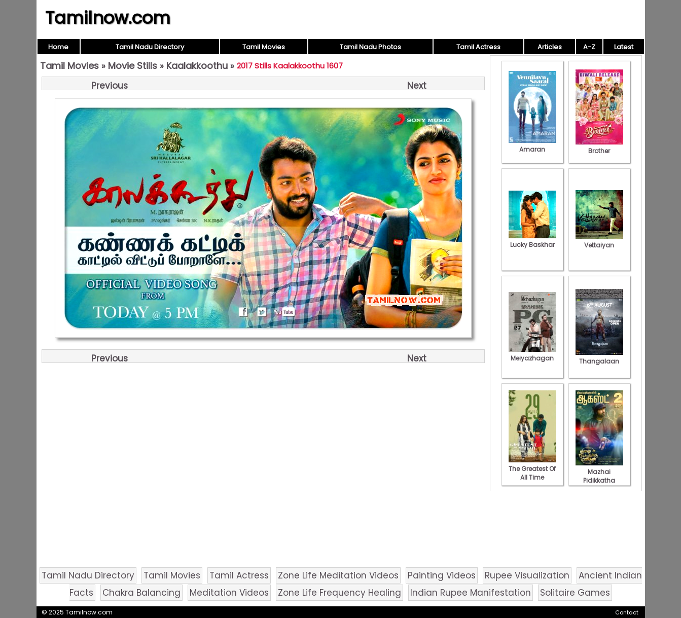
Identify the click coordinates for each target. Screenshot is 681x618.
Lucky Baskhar (532, 240)
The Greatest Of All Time (532, 469)
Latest (623, 47)
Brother (599, 146)
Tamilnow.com (107, 18)
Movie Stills (132, 65)
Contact (626, 612)
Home (58, 47)
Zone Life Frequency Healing (339, 593)
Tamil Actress (478, 47)
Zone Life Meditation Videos (338, 575)
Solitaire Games (575, 593)
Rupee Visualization (527, 575)
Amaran (532, 145)
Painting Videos (442, 575)
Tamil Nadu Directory (150, 47)
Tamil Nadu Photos (370, 47)
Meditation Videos (229, 593)
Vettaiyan (599, 240)
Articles (549, 47)
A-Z (589, 47)
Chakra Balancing (141, 593)
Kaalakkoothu (197, 65)
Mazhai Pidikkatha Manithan (599, 476)
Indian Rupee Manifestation (470, 593)
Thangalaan (599, 357)
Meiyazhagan (532, 353)
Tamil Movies (263, 47)
